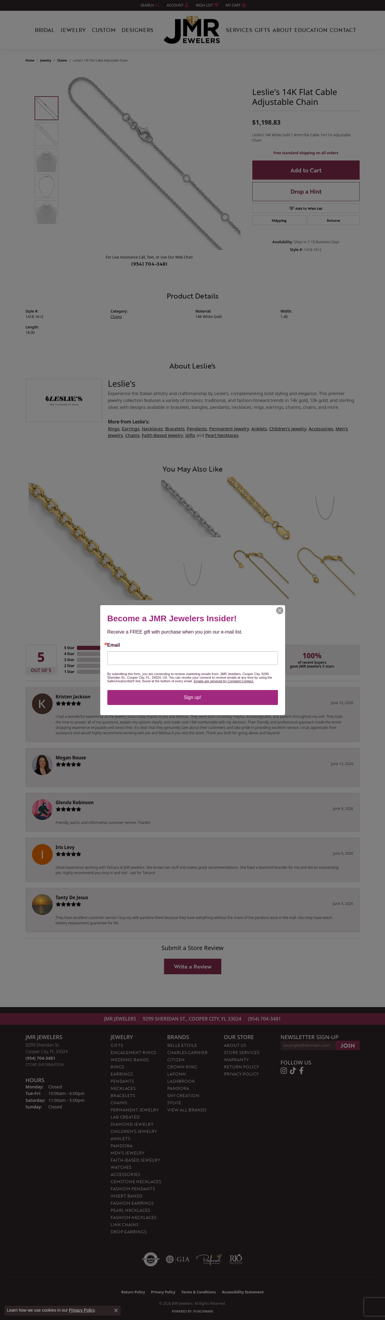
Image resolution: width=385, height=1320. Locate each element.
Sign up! (192, 697)
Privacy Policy (82, 1310)
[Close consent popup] (116, 1310)
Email (113, 645)
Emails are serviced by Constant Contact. (224, 681)
